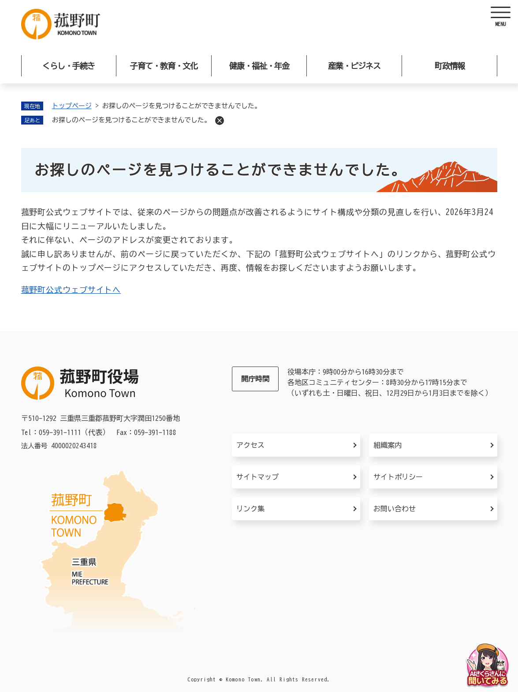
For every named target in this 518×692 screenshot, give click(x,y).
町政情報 (450, 66)
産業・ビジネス (354, 66)
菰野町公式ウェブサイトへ (71, 290)
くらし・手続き (68, 66)
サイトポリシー (398, 476)
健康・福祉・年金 (259, 66)
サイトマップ (257, 476)
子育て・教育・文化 (164, 66)
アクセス (250, 445)
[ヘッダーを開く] (500, 17)
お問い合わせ (394, 508)
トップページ (72, 105)
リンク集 (250, 508)
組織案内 (387, 445)
